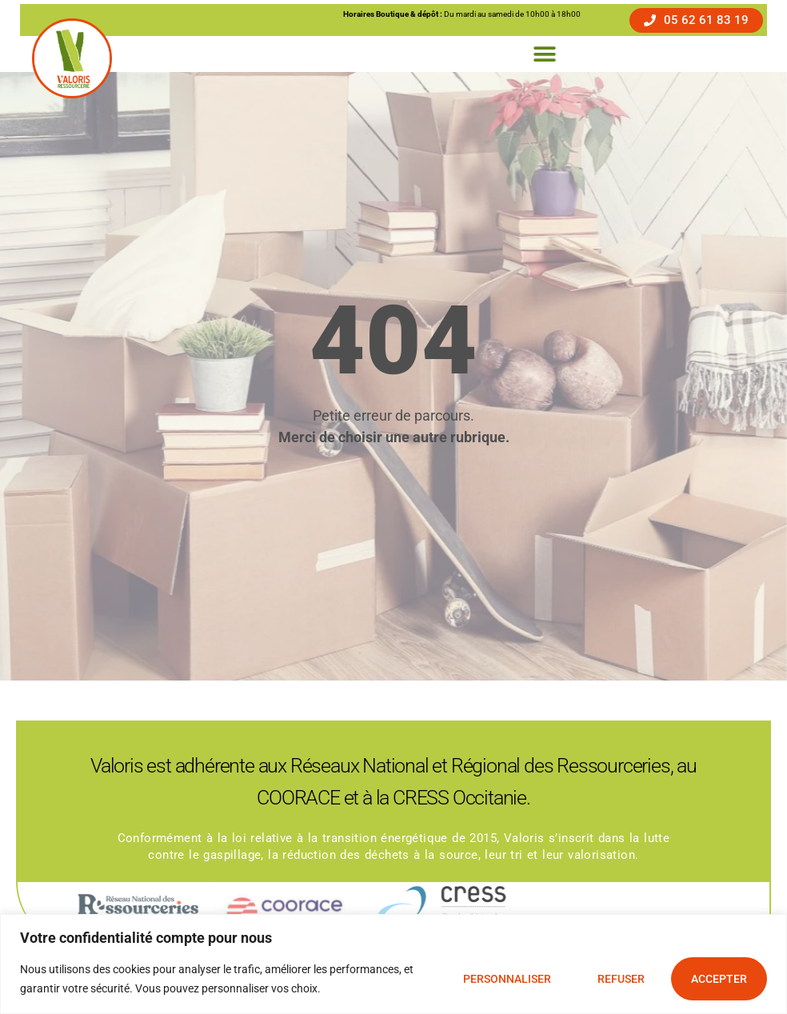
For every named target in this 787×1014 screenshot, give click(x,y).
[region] (393, 964)
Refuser (621, 978)
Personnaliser (507, 978)
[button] (544, 54)
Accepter (719, 978)
